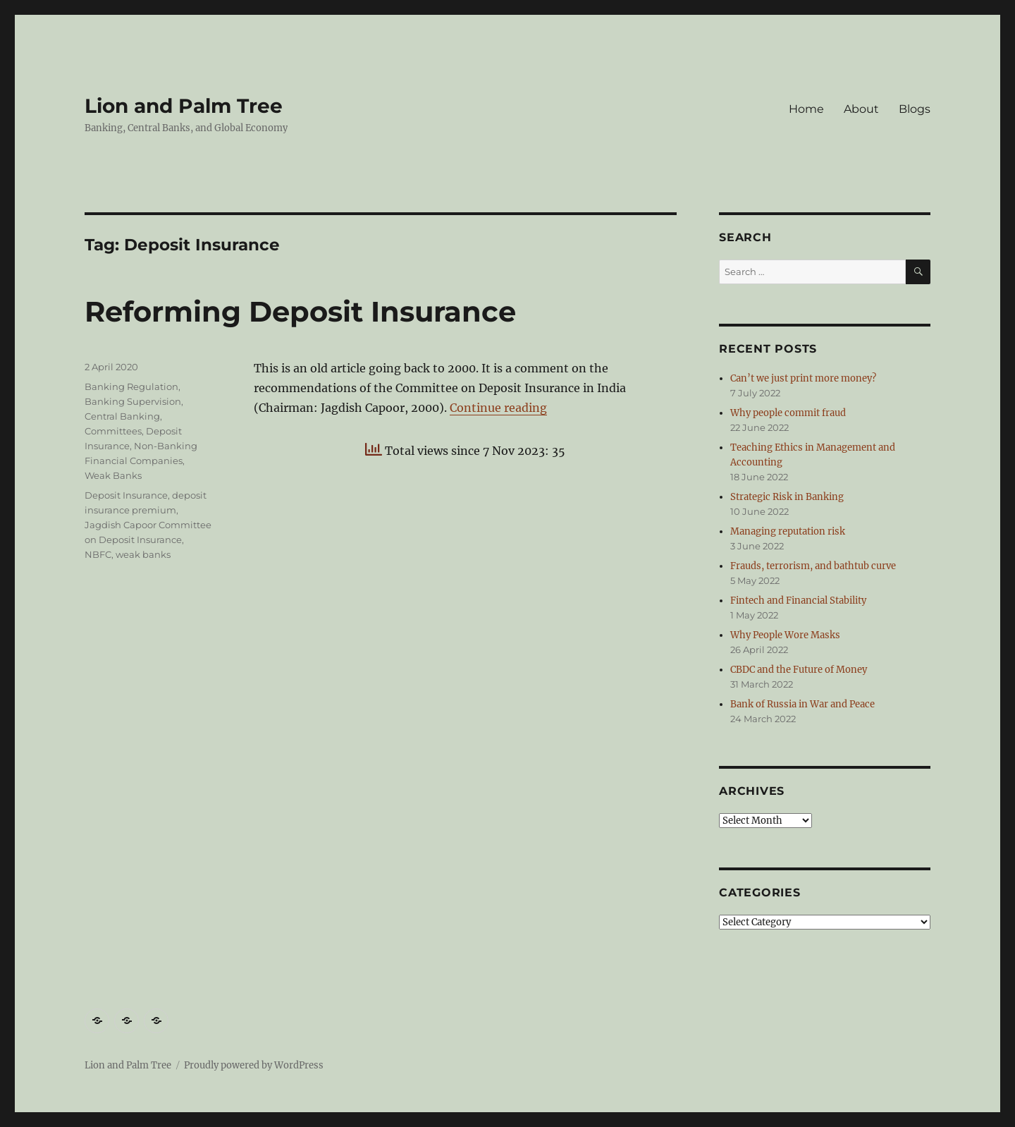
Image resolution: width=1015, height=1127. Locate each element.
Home (806, 109)
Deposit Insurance (126, 495)
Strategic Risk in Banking (787, 497)
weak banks (143, 554)
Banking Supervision (133, 401)
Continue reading (498, 408)
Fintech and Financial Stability (798, 601)
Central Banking (122, 416)
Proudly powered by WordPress (254, 1065)
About (861, 109)
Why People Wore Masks (785, 635)
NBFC (98, 554)
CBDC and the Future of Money (798, 670)
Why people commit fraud (788, 413)
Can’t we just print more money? (803, 378)
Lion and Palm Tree (184, 106)
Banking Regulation (131, 386)
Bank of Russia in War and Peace (802, 704)
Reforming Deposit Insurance (300, 311)
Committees (113, 431)
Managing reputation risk (787, 531)
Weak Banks (113, 475)
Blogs (914, 109)
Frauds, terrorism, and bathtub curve (813, 566)
